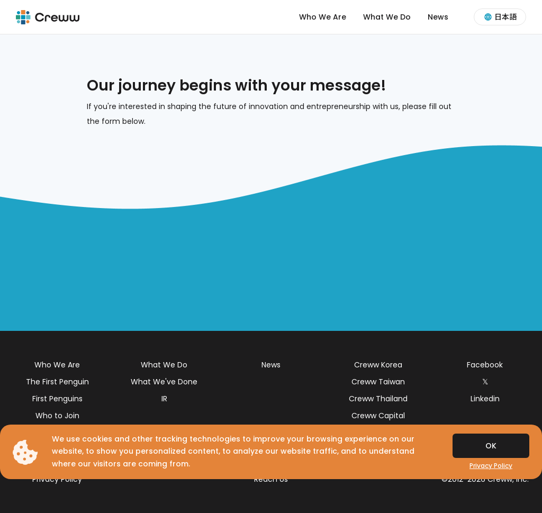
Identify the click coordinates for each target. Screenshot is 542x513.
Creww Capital (378, 415)
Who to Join (57, 415)
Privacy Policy (57, 479)
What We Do (387, 17)
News (438, 17)
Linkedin (485, 398)
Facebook (485, 364)
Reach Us (271, 479)
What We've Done (164, 381)
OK (490, 445)
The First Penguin (57, 381)
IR (164, 398)
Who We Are (322, 17)
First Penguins (57, 398)
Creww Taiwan (378, 381)
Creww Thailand (378, 398)
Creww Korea (378, 364)
